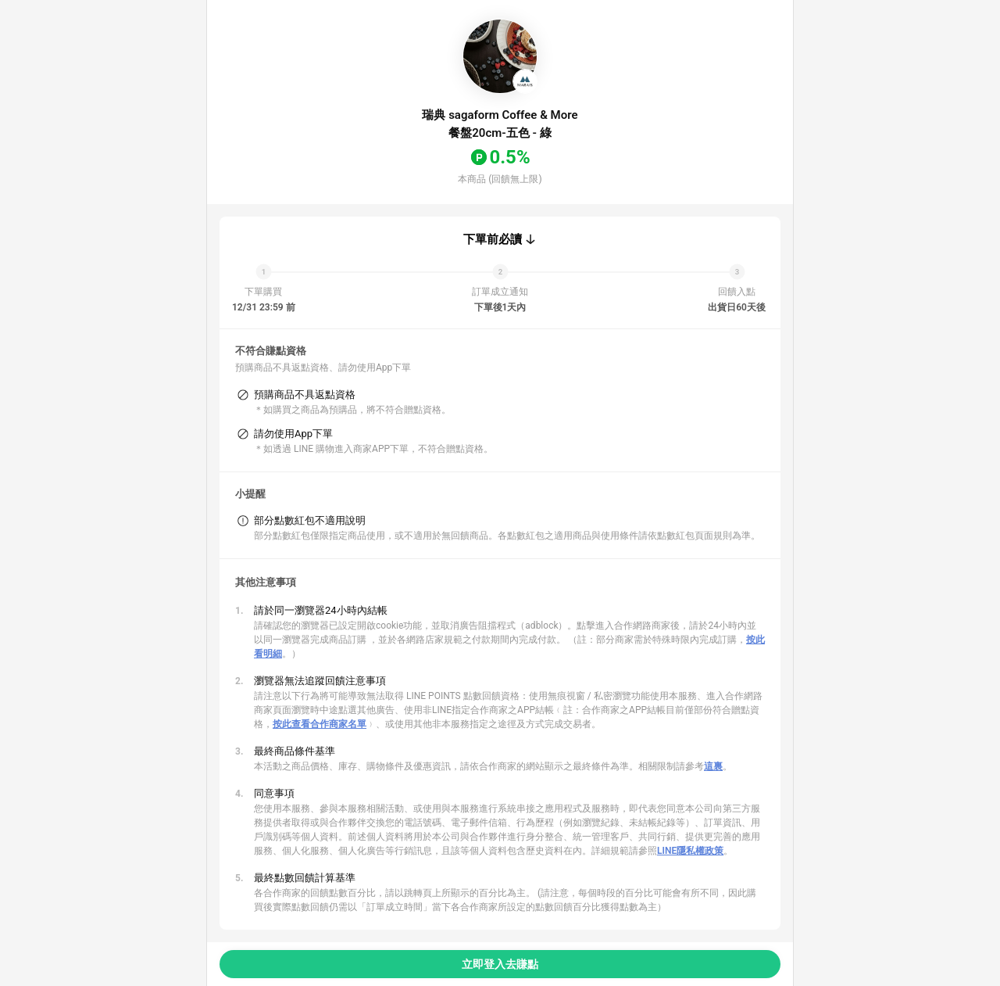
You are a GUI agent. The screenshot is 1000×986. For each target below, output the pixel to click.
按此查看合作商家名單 (319, 724)
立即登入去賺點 (500, 964)
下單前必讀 (492, 239)
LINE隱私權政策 (690, 850)
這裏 (713, 766)
